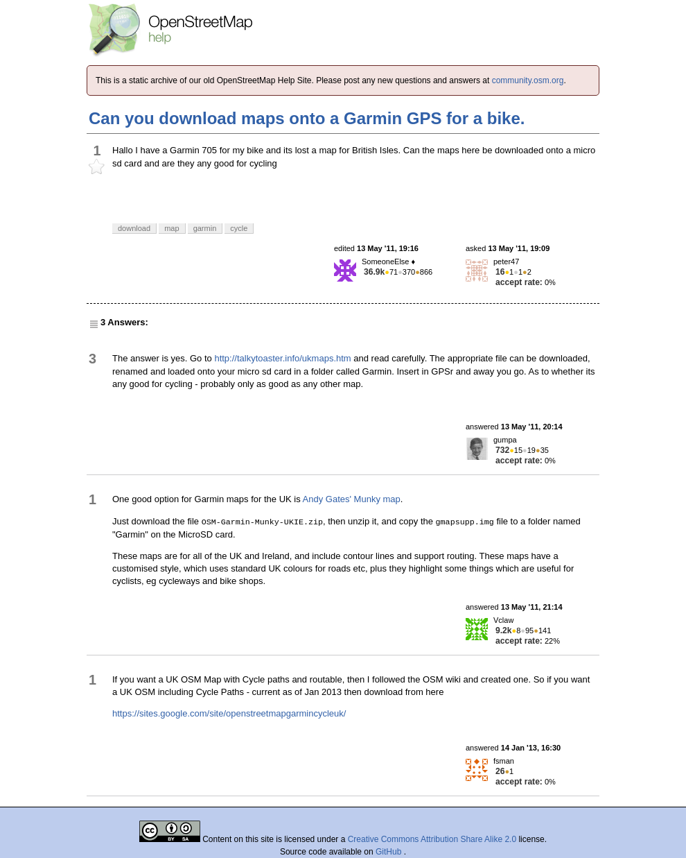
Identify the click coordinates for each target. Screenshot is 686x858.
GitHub (390, 852)
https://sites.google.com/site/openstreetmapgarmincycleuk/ (229, 713)
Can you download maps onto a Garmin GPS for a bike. (307, 118)
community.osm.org (528, 80)
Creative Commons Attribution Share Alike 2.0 (432, 839)
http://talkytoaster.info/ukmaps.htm (282, 358)
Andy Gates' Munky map (352, 499)
